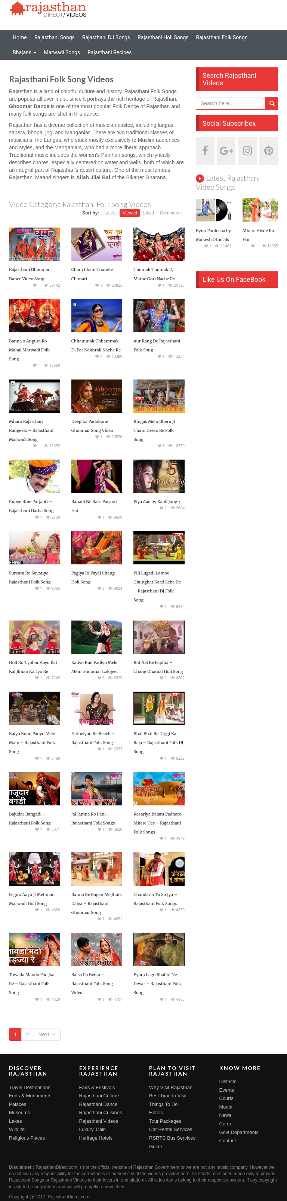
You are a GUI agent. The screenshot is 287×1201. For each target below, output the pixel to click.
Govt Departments (239, 1132)
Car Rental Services (170, 1129)
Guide (155, 1146)
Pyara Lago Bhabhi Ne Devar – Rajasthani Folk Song (157, 983)
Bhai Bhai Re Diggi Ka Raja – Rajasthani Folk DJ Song (158, 742)
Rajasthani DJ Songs (106, 37)
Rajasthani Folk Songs (222, 37)
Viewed (130, 213)
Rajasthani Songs (54, 37)
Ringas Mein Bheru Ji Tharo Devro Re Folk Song (154, 430)
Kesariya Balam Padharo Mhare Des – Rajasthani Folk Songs (157, 823)
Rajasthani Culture (99, 1095)
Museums (19, 1112)
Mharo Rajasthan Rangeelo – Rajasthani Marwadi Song (31, 430)
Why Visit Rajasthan (170, 1087)
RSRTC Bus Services (172, 1138)
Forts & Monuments (30, 1095)
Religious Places (27, 1138)
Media (225, 1107)
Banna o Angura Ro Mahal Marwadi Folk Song (29, 350)
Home (20, 37)
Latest (110, 213)
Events (226, 1090)
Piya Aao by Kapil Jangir (156, 501)
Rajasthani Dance (98, 1104)
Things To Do (163, 1104)
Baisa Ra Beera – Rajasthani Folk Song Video (92, 983)
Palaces (17, 1104)
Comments (171, 213)
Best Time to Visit (167, 1095)
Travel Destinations (29, 1087)
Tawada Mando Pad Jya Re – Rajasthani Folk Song (32, 983)
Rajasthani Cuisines (100, 1112)
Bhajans (24, 52)
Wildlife (17, 1129)
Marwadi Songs (62, 52)
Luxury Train (92, 1129)
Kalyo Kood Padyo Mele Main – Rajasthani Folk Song (32, 742)
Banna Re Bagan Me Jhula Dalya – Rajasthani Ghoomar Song (96, 903)
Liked (148, 213)
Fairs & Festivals (97, 1087)
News (225, 1115)
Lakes (15, 1121)
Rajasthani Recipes (109, 52)
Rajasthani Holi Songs (163, 37)
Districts (228, 1081)
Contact (227, 1140)
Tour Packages (165, 1121)
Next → (47, 1034)
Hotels (156, 1112)
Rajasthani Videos (98, 1121)
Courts (226, 1098)
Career (226, 1124)
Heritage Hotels (96, 1138)
